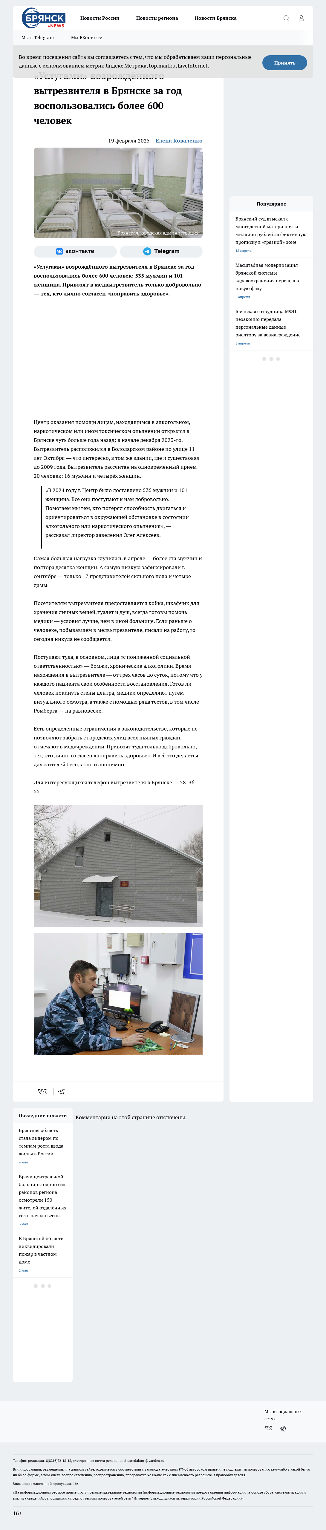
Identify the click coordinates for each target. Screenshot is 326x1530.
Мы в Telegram (38, 37)
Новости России (100, 18)
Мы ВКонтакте (86, 37)
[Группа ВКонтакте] (75, 252)
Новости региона (157, 18)
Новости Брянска (216, 18)
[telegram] (63, 1092)
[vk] (43, 1092)
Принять (285, 63)
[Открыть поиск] (286, 18)
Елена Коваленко (179, 140)
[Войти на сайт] (301, 18)
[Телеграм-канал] (161, 252)
